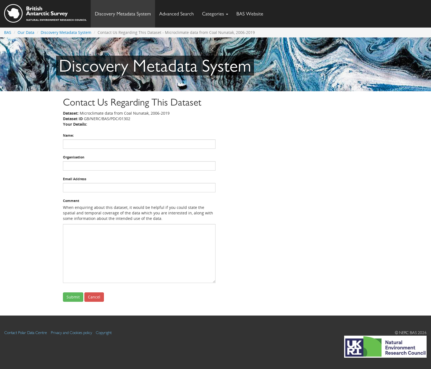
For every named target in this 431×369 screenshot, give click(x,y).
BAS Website (251, 12)
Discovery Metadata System (123, 14)
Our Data (26, 32)
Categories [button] (215, 14)
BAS (7, 32)
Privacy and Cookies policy (71, 332)
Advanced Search (176, 14)
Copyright (104, 332)
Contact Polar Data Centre (25, 332)
